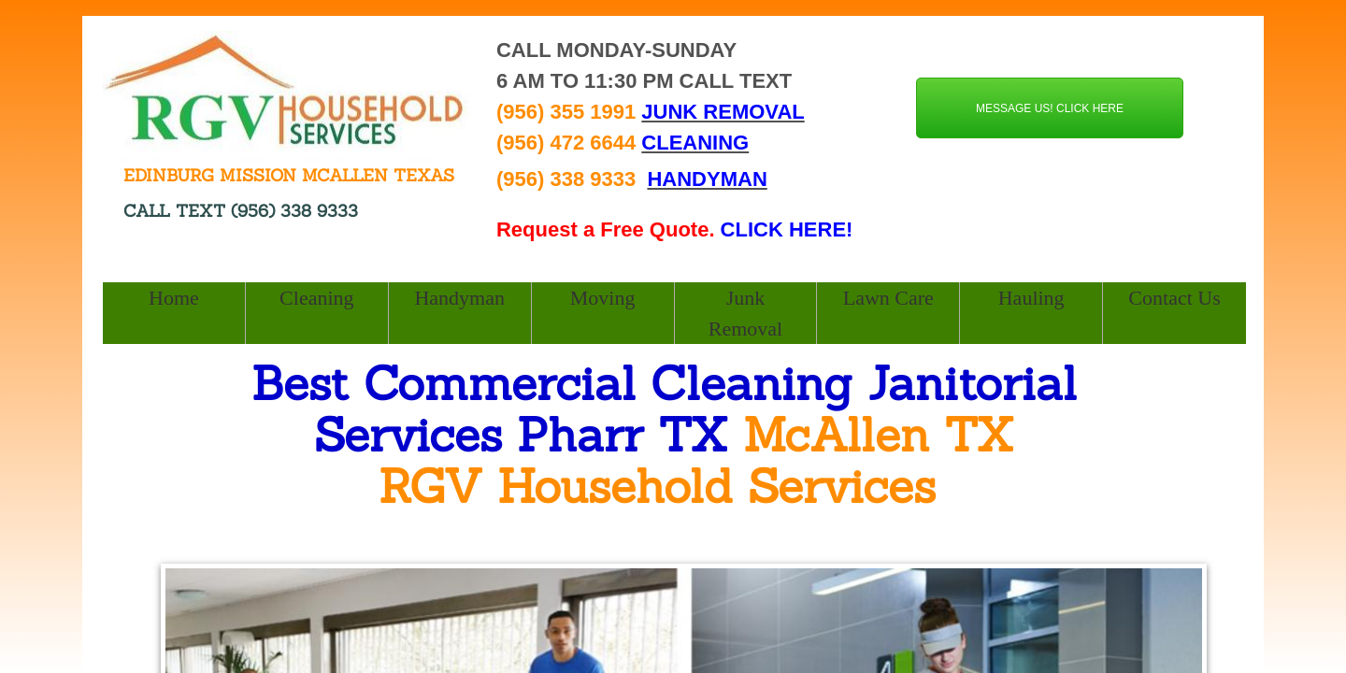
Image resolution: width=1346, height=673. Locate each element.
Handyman (459, 297)
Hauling (1031, 297)
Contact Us (1174, 297)
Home (174, 297)
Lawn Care (888, 297)
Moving (603, 297)
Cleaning (316, 297)
